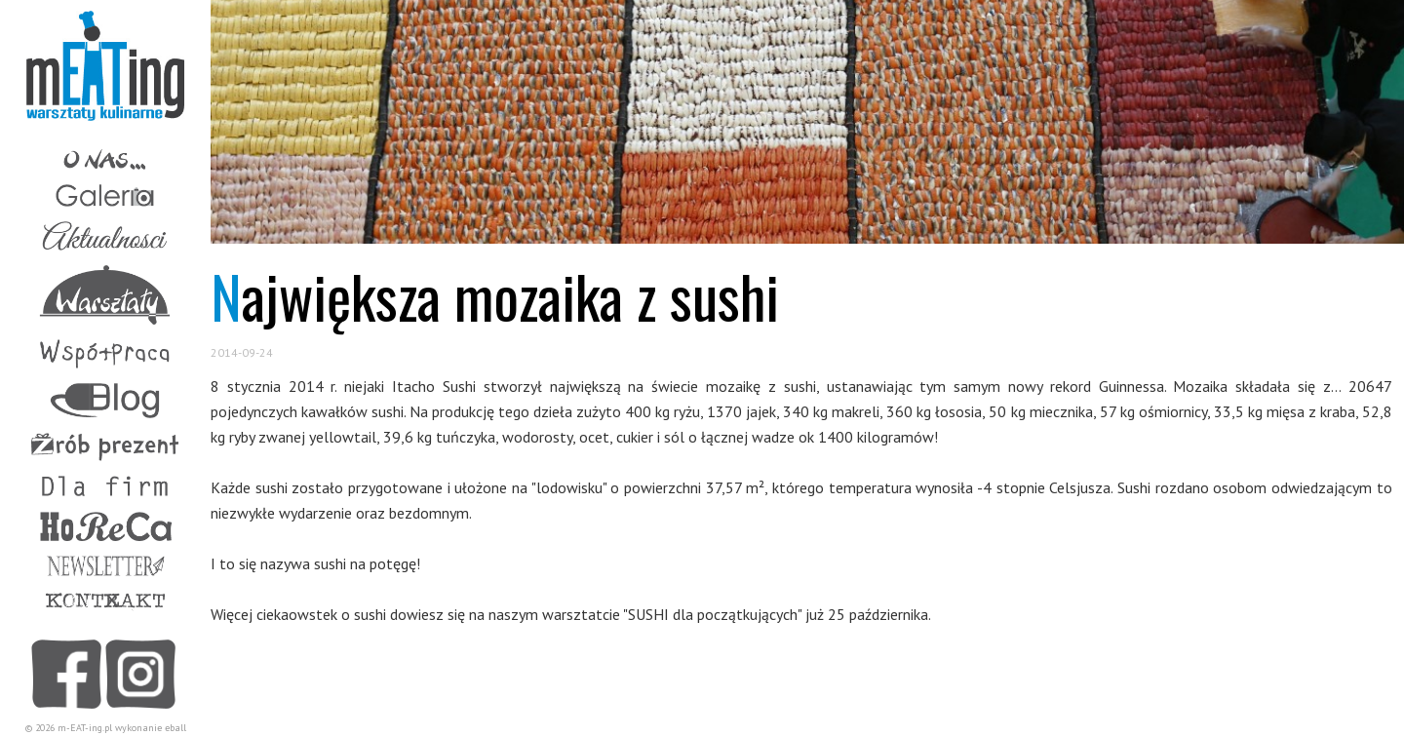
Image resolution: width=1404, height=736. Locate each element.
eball (175, 727)
